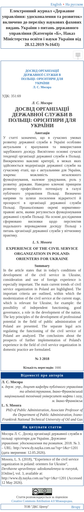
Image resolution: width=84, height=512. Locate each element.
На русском (74, 4)
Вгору (75, 507)
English (56, 4)
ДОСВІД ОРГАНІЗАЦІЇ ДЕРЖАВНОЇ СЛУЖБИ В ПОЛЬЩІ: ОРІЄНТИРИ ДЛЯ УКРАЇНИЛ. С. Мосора (42, 79)
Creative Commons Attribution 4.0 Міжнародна (41, 501)
